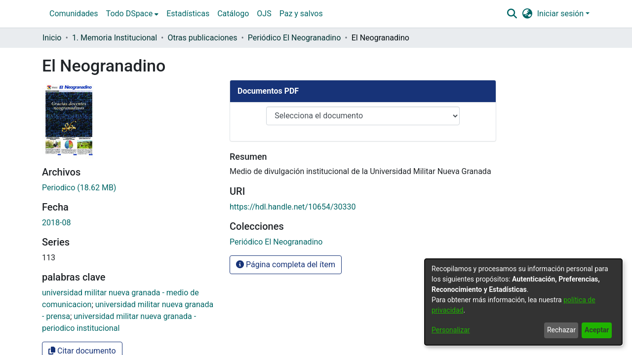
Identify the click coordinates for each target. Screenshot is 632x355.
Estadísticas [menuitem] (187, 13)
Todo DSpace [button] (129, 13)
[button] (512, 14)
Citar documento (82, 212)
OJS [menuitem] (264, 13)
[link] (276, 146)
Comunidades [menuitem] (73, 13)
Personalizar (451, 330)
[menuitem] (132, 14)
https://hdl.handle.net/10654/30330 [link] (293, 111)
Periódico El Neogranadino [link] (294, 37)
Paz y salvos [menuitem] (301, 13)
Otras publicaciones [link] (202, 37)
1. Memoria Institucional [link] (114, 37)
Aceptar (597, 330)
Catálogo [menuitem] (233, 13)
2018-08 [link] (56, 84)
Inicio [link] (51, 37)
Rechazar (561, 330)
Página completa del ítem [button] (285, 169)
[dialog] (523, 302)
